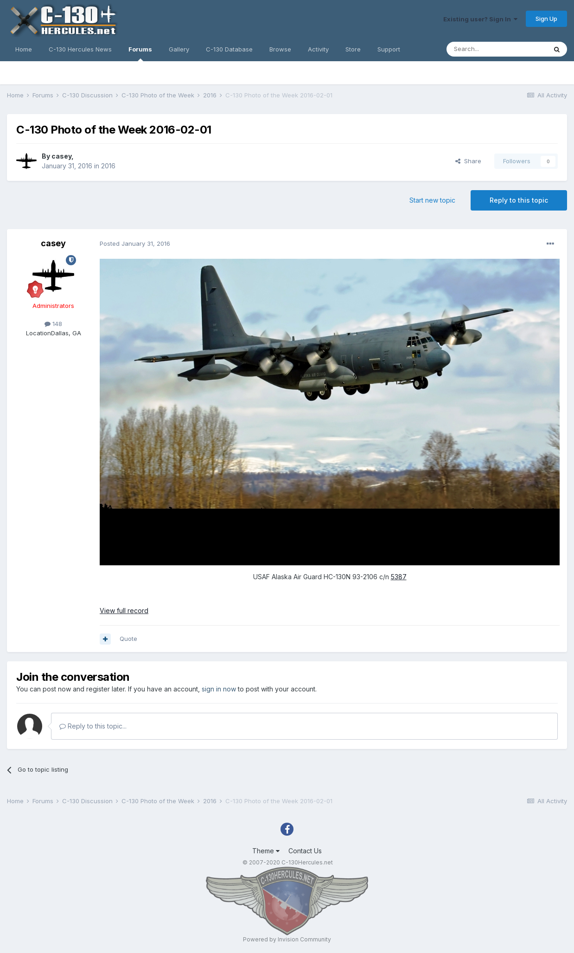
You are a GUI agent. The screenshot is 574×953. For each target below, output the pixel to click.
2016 (108, 166)
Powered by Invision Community (287, 939)
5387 (399, 577)
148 (53, 323)
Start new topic (432, 200)
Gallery (179, 49)
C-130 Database (229, 49)
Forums (140, 53)
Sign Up (546, 18)
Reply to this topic (519, 200)
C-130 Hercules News (80, 49)
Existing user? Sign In (480, 19)
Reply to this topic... (93, 726)
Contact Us (305, 851)
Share (468, 161)
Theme (266, 851)
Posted (135, 243)
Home (23, 49)
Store (353, 49)
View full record (124, 610)
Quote (128, 638)
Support (388, 49)
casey (61, 156)
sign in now (219, 689)
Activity (318, 49)
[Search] (496, 49)
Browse (280, 49)
